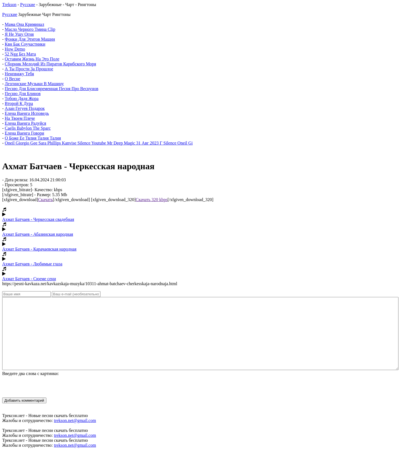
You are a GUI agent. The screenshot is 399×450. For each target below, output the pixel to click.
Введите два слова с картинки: (30, 373)
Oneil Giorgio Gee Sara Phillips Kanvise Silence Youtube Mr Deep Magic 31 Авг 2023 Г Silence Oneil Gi (98, 143)
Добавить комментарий (24, 400)
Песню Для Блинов (23, 93)
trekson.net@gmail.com (75, 420)
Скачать (45, 199)
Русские (27, 4)
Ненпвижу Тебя (19, 73)
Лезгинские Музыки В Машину (34, 83)
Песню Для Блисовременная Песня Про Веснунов (51, 88)
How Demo (15, 49)
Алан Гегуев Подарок (24, 108)
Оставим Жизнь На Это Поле (32, 59)
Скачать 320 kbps (152, 199)
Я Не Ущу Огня (19, 34)
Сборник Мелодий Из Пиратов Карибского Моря (50, 64)
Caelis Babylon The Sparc (28, 128)
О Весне (12, 78)
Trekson (9, 4)
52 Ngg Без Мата (20, 54)
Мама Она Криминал (24, 24)
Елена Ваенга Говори (24, 133)
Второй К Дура (19, 103)
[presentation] (44, 387)
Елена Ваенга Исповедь (27, 113)
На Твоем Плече (20, 118)
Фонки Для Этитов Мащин (30, 39)
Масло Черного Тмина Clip (30, 29)
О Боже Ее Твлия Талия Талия (33, 138)
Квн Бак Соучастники (25, 44)
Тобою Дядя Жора (21, 98)
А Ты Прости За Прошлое (29, 68)
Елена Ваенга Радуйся (25, 123)
